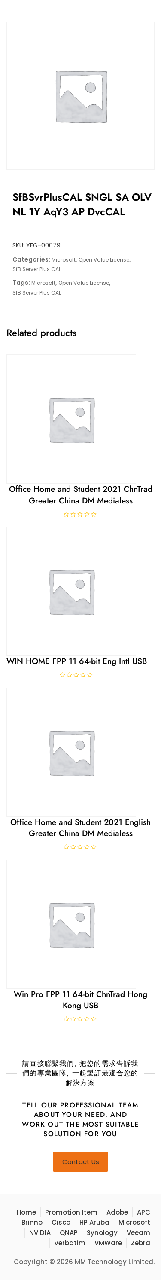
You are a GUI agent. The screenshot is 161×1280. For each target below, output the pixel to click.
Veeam (138, 1232)
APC (143, 1212)
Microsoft (64, 259)
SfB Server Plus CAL (36, 269)
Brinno (32, 1222)
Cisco (61, 1222)
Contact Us (80, 1161)
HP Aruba (94, 1222)
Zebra (140, 1242)
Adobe (117, 1212)
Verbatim (69, 1242)
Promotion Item (71, 1212)
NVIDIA (40, 1232)
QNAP (69, 1232)
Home (26, 1212)
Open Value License (104, 259)
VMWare (108, 1242)
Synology (102, 1232)
